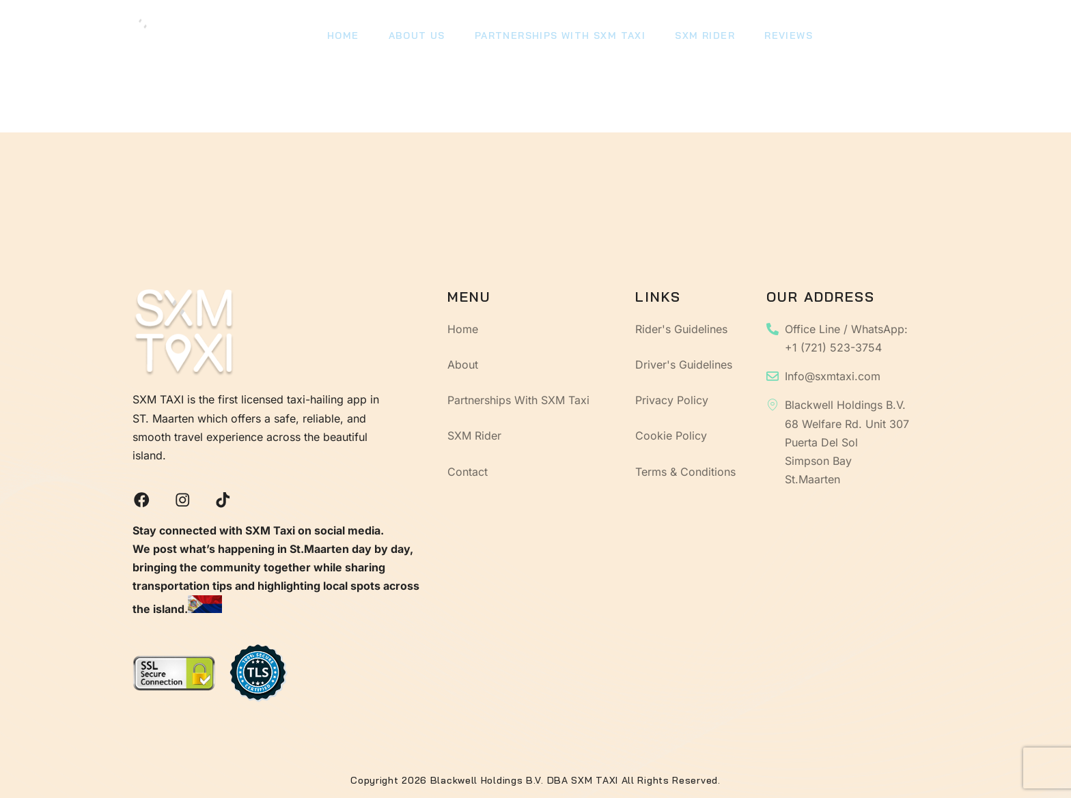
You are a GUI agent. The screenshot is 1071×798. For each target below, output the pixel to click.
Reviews (779, 37)
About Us (413, 37)
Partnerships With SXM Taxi (554, 37)
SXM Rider (697, 37)
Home (342, 37)
